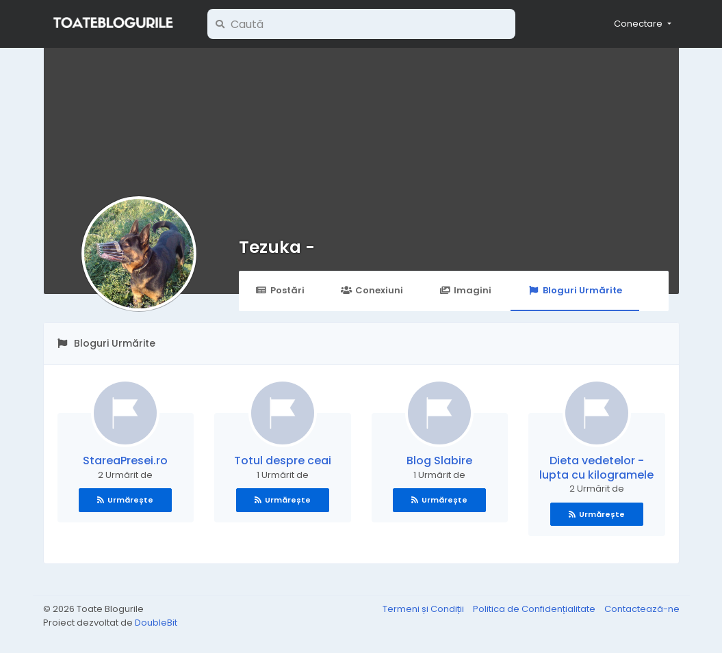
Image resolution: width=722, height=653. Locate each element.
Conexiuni (372, 290)
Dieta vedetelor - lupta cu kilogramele (596, 468)
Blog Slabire (439, 460)
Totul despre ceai (282, 460)
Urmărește (125, 499)
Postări (280, 290)
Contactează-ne (642, 608)
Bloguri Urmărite (574, 290)
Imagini (465, 290)
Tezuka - (277, 247)
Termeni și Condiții (424, 608)
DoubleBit (156, 622)
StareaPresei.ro (125, 460)
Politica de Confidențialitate (535, 608)
